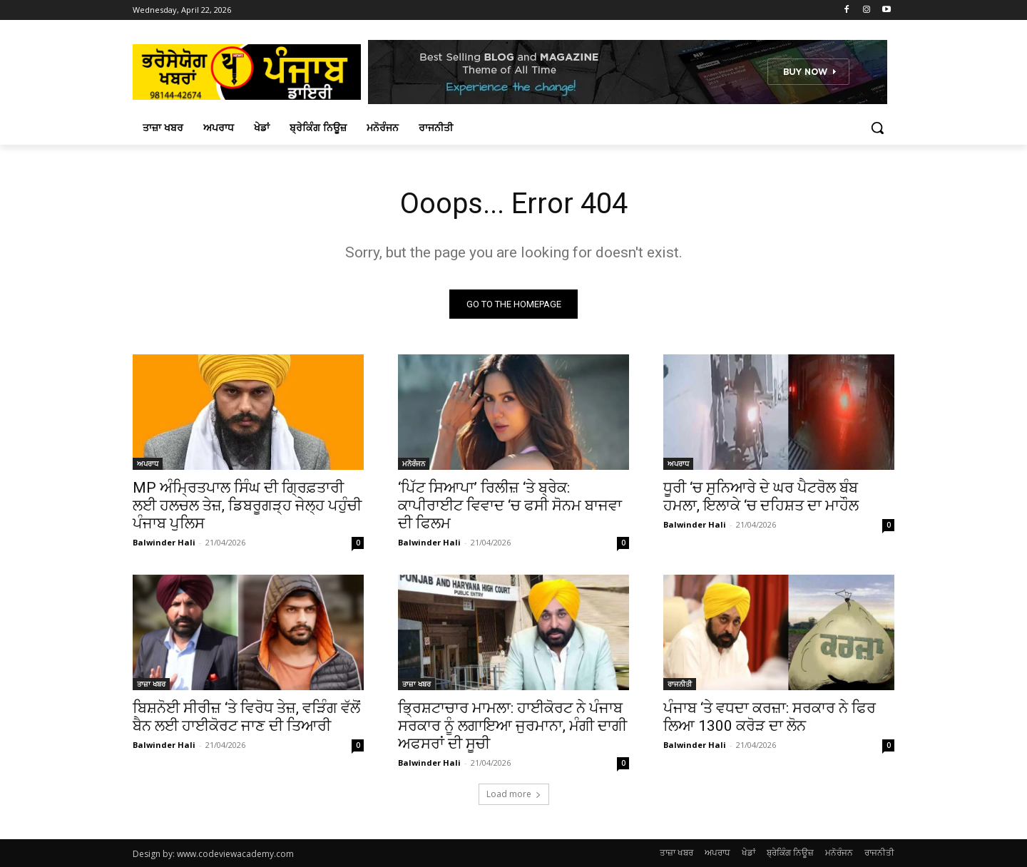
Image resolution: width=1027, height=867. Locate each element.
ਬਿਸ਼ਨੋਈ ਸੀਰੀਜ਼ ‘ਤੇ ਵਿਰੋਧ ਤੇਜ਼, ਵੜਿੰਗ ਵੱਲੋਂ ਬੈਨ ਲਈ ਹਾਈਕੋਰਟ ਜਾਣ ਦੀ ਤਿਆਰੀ (246, 716)
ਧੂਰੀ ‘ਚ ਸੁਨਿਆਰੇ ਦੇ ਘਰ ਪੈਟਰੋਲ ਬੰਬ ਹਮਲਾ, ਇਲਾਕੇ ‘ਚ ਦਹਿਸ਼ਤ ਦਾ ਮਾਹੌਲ (761, 496)
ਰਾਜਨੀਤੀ (680, 684)
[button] (877, 128)
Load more (513, 794)
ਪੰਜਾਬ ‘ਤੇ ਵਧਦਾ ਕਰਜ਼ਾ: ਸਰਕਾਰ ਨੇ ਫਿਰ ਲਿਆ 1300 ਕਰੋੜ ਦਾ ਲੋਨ (769, 716)
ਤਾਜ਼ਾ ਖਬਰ (151, 684)
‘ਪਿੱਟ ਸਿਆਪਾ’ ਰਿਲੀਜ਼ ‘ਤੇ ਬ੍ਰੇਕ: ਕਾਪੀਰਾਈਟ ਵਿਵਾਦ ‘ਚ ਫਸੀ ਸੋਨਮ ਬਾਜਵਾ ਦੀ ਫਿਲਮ (510, 505)
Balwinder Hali (164, 542)
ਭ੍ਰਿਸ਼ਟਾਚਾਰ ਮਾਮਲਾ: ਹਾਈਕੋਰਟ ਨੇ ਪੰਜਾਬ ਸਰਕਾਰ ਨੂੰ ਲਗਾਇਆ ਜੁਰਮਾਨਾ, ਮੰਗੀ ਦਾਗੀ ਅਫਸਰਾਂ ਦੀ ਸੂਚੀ (512, 725)
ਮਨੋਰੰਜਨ (413, 463)
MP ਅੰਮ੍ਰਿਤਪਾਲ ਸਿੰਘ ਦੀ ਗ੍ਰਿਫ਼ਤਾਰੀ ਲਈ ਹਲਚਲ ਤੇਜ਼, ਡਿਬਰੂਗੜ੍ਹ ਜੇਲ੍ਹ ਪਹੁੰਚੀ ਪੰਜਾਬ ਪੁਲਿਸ (247, 505)
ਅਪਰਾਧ (147, 463)
